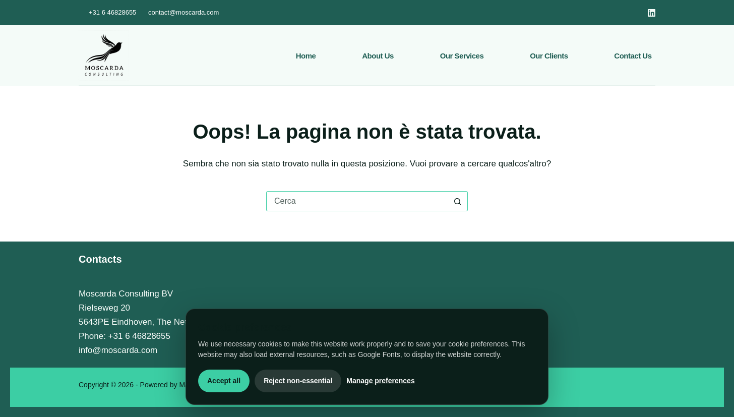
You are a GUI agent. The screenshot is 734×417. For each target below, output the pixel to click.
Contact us (632, 55)
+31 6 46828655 (112, 12)
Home (306, 55)
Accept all (223, 381)
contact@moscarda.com (183, 12)
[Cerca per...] (357, 201)
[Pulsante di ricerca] (457, 201)
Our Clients (549, 55)
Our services (462, 55)
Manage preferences (380, 381)
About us (378, 55)
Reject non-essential (298, 381)
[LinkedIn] (651, 13)
